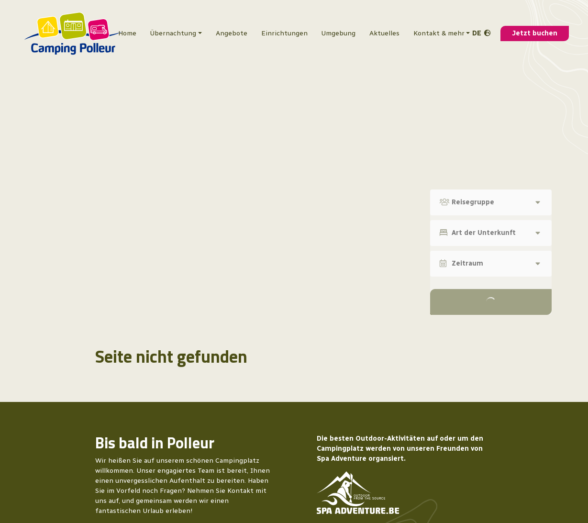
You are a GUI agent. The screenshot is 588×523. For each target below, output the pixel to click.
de (476, 33)
